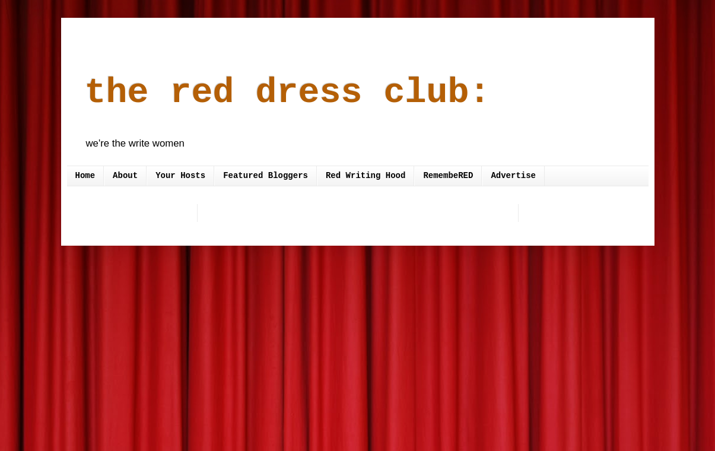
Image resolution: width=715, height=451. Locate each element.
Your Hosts (180, 175)
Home (85, 175)
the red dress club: (288, 92)
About (125, 175)
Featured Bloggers (265, 175)
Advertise (513, 175)
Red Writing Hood (365, 175)
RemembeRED (448, 175)
